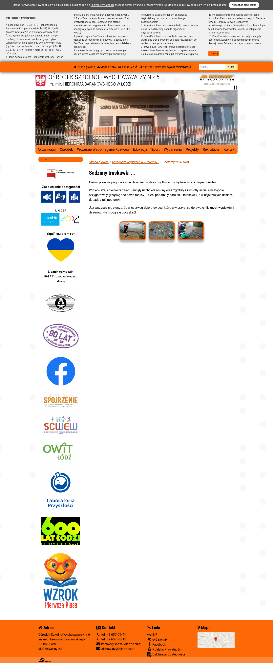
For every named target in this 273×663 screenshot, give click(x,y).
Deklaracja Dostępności (166, 654)
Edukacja (140, 149)
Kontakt (230, 149)
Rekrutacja (211, 149)
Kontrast (147, 67)
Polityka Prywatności (164, 649)
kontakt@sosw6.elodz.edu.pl (118, 644)
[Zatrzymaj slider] (235, 88)
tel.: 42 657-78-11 (111, 639)
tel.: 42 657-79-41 (111, 634)
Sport (155, 149)
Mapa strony (106, 67)
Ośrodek (66, 149)
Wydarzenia (173, 149)
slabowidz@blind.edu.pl (115, 649)
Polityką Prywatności (102, 4)
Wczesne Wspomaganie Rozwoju (103, 149)
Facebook (156, 644)
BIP (152, 634)
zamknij (214, 53)
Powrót (45, 159)
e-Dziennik (157, 639)
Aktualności (47, 149)
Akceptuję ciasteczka (244, 4)
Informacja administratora (173, 67)
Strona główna (84, 67)
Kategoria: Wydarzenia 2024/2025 (135, 162)
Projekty (192, 149)
